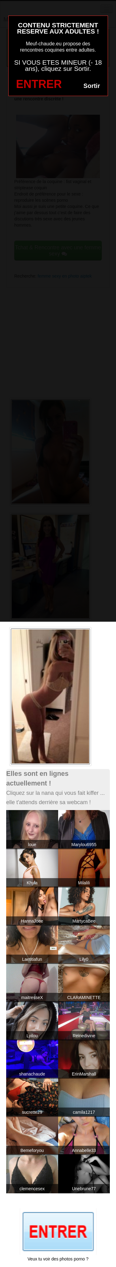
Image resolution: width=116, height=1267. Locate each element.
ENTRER (39, 84)
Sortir (92, 85)
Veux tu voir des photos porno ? (58, 1258)
